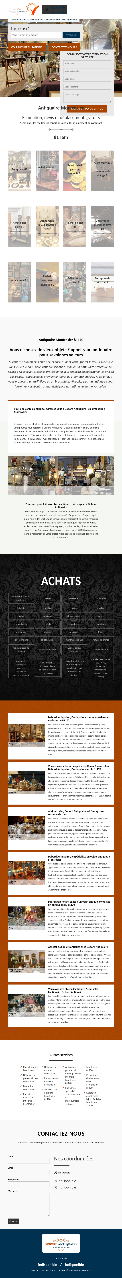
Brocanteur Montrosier (29, 1088)
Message (28, 1203)
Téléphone (28, 1182)
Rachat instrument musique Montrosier (29, 1099)
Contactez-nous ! (64, 47)
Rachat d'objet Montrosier (30, 1069)
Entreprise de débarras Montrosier (51, 1081)
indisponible (59, 7)
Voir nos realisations (27, 47)
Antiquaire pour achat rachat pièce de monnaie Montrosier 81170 (73, 1075)
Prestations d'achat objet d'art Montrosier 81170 (93, 1081)
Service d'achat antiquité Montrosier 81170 (51, 1094)
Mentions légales (81, 1270)
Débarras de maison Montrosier (50, 1070)
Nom (28, 1159)
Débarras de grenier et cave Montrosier (30, 1078)
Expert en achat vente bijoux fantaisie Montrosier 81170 (94, 1099)
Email (28, 1170)
